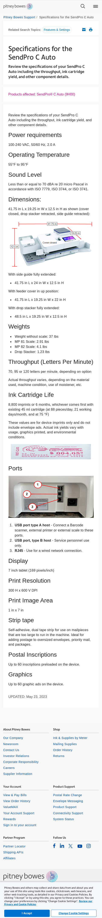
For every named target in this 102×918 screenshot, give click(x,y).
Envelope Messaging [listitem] (68, 801)
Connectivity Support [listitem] (68, 813)
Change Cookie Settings (74, 913)
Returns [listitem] (58, 756)
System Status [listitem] (63, 819)
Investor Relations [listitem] (16, 756)
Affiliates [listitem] (9, 858)
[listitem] (54, 845)
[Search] (82, 6)
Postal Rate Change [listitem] (67, 795)
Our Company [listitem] (13, 738)
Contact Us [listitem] (11, 750)
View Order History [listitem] (16, 801)
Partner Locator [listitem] (14, 846)
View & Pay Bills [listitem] (15, 795)
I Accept (27, 913)
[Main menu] (95, 6)
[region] (51, 900)
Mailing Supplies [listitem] (65, 744)
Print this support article (90, 29)
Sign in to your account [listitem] (19, 825)
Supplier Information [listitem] (17, 774)
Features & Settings (57, 29)
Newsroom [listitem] (10, 744)
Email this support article (83, 29)
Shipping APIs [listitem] (13, 852)
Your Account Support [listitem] (18, 813)
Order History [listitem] (63, 750)
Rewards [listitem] (9, 819)
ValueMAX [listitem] (10, 807)
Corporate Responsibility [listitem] (21, 762)
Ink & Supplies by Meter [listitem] (70, 738)
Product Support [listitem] (65, 807)
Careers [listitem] (9, 768)
